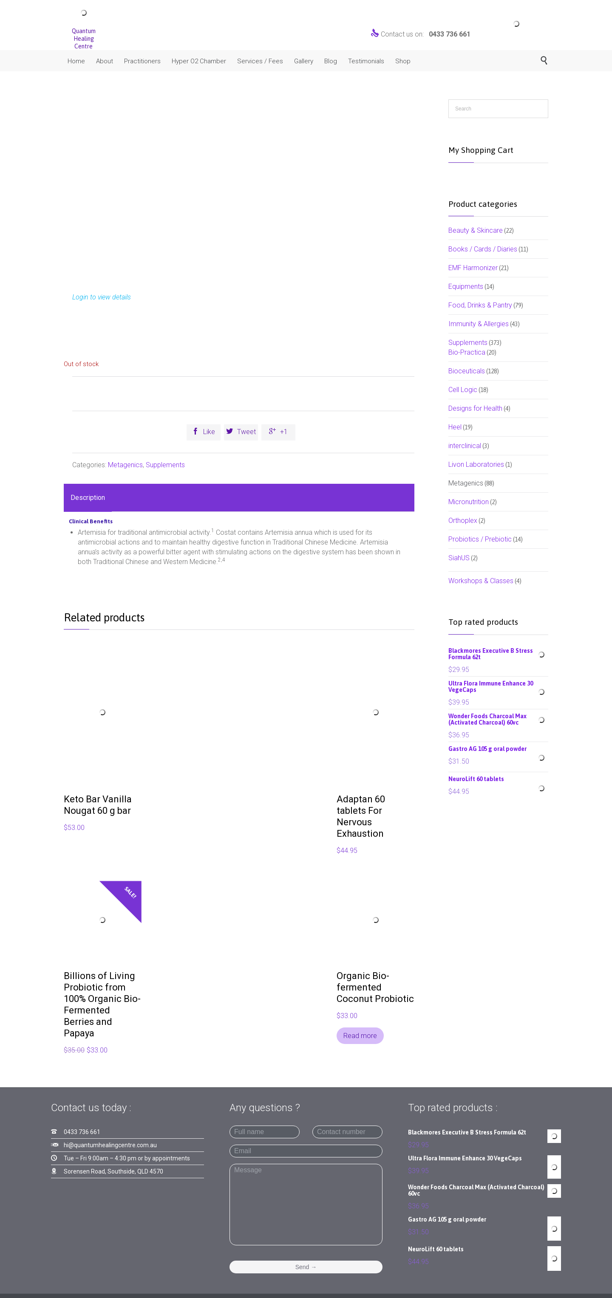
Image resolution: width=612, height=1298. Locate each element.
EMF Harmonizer (473, 268)
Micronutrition (468, 502)
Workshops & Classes (480, 581)
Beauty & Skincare (475, 230)
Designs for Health (475, 408)
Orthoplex (462, 520)
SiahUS (459, 558)
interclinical (464, 446)
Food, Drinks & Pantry (480, 305)
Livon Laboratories (476, 464)
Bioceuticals (466, 371)
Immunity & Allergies (478, 324)
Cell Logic (462, 390)
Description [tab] (88, 498)
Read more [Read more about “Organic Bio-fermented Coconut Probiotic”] (360, 1036)
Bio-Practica (466, 352)
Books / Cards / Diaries (482, 249)
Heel (455, 427)
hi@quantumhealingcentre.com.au (110, 1145)
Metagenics (125, 465)
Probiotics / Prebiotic (480, 539)
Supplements (165, 465)
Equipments (465, 286)
